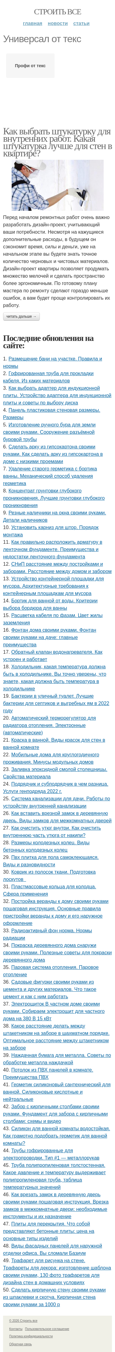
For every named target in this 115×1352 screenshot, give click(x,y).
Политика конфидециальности (31, 1336)
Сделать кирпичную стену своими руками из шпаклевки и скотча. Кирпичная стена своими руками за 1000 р (54, 1297)
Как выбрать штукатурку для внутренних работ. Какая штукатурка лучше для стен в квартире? (57, 142)
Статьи (81, 23)
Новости (58, 23)
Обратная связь (20, 1344)
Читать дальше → (21, 316)
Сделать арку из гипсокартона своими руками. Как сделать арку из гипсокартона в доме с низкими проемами (53, 454)
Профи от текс (30, 65)
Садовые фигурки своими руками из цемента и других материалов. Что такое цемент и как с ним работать (49, 989)
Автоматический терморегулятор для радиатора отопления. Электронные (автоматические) (49, 725)
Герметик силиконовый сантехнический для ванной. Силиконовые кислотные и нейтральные (57, 1092)
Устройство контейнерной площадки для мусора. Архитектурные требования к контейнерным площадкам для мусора (53, 586)
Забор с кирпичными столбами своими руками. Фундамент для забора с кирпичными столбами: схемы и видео (55, 1114)
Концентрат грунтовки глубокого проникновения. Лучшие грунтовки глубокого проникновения (54, 498)
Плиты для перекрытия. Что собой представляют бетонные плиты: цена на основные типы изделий (48, 1231)
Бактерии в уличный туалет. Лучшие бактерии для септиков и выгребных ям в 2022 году (56, 703)
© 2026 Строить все (23, 1320)
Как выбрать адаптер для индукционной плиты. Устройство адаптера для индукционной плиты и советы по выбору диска (57, 395)
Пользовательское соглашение (47, 1329)
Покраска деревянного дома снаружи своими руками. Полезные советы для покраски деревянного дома (57, 953)
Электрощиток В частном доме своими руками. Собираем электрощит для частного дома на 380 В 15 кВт (54, 1011)
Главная (32, 23)
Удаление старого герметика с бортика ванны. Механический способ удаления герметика (50, 476)
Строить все (57, 11)
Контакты (15, 1329)
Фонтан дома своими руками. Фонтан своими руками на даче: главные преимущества (49, 637)
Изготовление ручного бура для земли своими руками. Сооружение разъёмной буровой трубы (49, 432)
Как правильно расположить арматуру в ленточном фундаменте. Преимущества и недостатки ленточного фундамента (52, 549)
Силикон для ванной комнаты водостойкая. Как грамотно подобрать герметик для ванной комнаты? (56, 1136)
